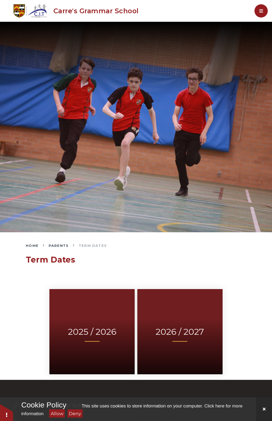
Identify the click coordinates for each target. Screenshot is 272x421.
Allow (57, 413)
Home (32, 245)
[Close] (264, 409)
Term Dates (93, 245)
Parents (59, 245)
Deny (75, 413)
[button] (6, 412)
